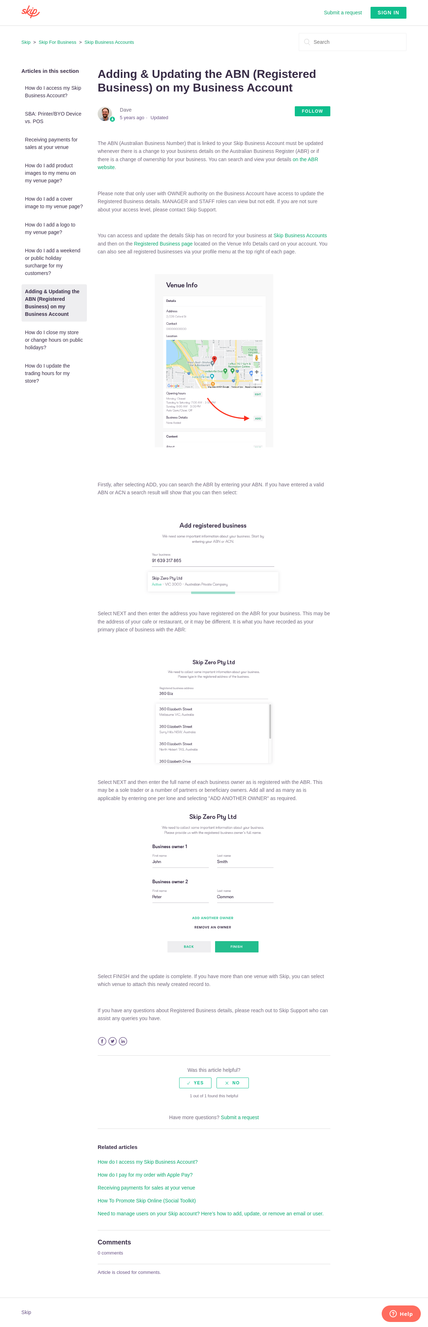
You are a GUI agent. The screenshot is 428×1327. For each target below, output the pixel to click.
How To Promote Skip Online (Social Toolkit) (147, 1201)
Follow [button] (312, 111)
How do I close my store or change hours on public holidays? (54, 340)
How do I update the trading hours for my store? (47, 373)
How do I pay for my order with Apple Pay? (145, 1175)
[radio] (195, 1083)
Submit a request (343, 12)
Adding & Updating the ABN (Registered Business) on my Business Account (52, 303)
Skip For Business (57, 42)
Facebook (102, 1041)
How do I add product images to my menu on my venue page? (50, 173)
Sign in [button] (389, 12)
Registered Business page (164, 244)
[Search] (352, 42)
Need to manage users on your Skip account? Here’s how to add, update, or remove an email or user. (211, 1213)
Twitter (112, 1041)
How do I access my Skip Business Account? (53, 91)
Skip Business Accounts (109, 42)
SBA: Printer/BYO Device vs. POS (53, 117)
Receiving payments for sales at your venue (51, 143)
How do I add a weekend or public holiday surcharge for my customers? (52, 262)
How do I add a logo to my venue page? (50, 228)
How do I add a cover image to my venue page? (54, 202)
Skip (26, 42)
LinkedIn (122, 1041)
